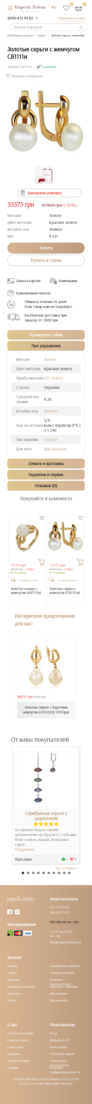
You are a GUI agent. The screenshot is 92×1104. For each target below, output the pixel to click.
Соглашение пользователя (59, 1063)
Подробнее (25, 849)
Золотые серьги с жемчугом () (64, 591)
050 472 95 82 (60, 907)
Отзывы (12, 1067)
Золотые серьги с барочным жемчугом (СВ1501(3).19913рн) (46, 709)
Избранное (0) (59, 1040)
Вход (53, 1033)
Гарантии (13, 1054)
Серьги (50, 439)
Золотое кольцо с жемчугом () (26, 591)
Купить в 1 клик (46, 260)
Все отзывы (67, 867)
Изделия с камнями (64, 986)
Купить (46, 248)
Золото (50, 359)
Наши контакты (17, 1040)
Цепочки (13, 979)
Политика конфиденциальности (65, 1069)
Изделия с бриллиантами (60, 981)
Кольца (12, 966)
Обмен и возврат (19, 1061)
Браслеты (14, 993)
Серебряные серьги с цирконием (46, 815)
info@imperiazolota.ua (65, 942)
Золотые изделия (62, 972)
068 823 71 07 (59, 912)
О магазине (15, 1047)
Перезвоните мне (71, 18)
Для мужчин (58, 1000)
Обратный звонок (62, 1054)
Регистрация (58, 1047)
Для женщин (55, 448)
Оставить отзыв (28, 580)
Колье (11, 1000)
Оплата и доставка (20, 1033)
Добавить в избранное (24, 76)
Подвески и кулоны (20, 986)
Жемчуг (51, 410)
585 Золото (53, 377)
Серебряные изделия (64, 966)
